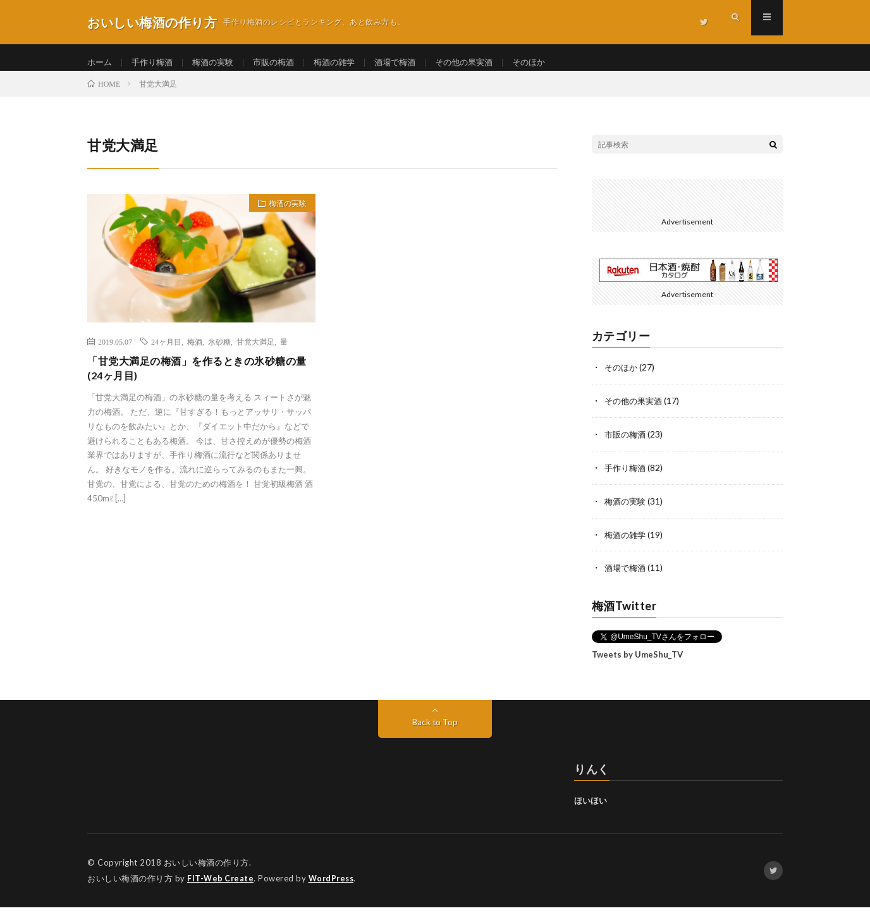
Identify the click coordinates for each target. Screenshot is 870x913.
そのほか (552, 63)
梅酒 (194, 352)
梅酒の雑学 (347, 63)
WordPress (334, 884)
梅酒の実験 (219, 63)
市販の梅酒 (283, 63)
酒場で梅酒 (411, 63)
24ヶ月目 (166, 352)
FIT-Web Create (221, 884)
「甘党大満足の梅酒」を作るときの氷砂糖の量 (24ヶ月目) (198, 380)
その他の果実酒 (484, 63)
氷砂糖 (219, 352)
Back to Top (435, 728)
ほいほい (590, 807)
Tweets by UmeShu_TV (637, 661)
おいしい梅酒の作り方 (206, 869)
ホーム (100, 63)
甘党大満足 (255, 352)
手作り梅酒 (155, 63)
